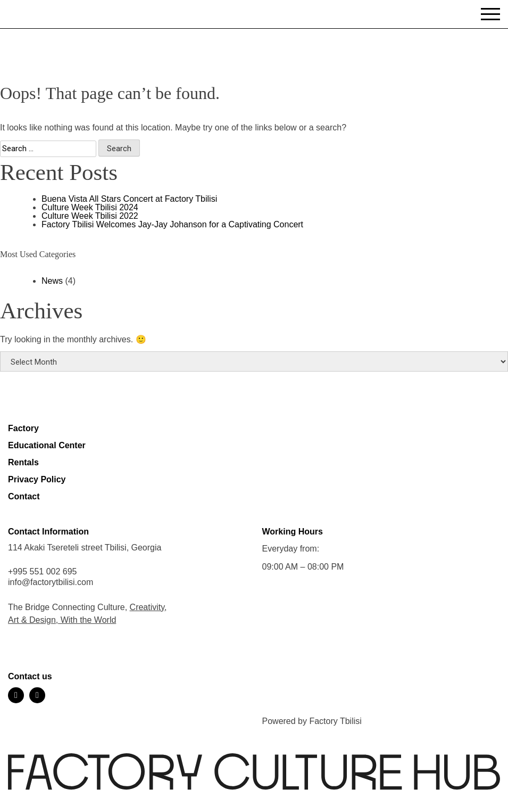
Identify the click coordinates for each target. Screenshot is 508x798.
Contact (24, 496)
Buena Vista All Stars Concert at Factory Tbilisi (129, 198)
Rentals (23, 462)
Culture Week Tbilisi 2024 (89, 207)
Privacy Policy (37, 479)
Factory (23, 428)
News (52, 280)
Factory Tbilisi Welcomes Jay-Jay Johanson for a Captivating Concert (172, 224)
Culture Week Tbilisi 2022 (89, 215)
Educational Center (47, 445)
